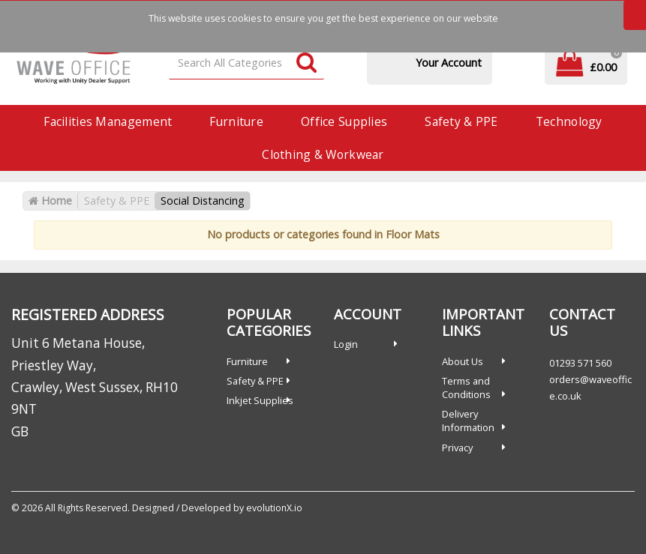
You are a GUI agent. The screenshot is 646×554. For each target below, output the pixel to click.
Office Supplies (344, 121)
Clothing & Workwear (322, 154)
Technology (569, 121)
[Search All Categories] (246, 63)
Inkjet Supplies (260, 400)
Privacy (457, 447)
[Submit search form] (306, 63)
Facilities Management (108, 121)
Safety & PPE (461, 121)
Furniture (236, 121)
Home (50, 200)
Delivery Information (468, 420)
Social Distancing (203, 200)
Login (346, 344)
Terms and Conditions (466, 387)
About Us (462, 361)
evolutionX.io (274, 508)
